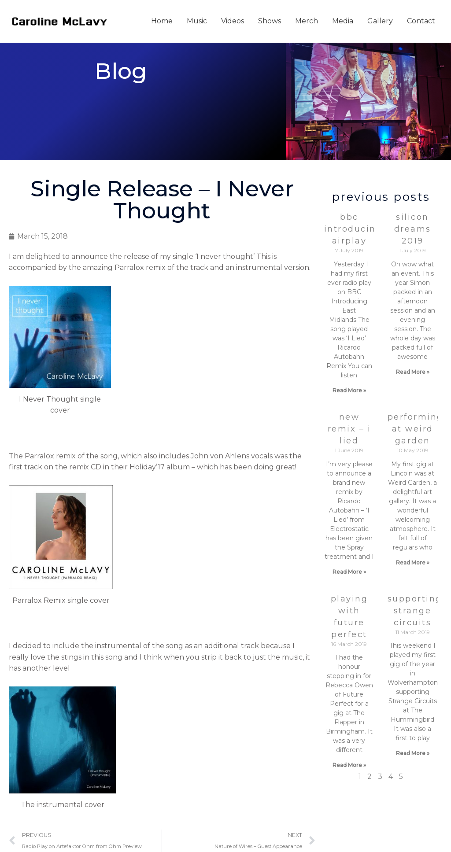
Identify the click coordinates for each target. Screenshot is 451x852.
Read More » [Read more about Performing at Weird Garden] (412, 562)
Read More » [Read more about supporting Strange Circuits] (412, 753)
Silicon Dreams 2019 (412, 229)
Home (162, 21)
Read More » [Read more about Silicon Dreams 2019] (412, 372)
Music (197, 21)
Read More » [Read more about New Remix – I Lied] (349, 571)
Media (342, 21)
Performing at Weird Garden (416, 429)
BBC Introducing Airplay (353, 229)
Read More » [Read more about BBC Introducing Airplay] (349, 390)
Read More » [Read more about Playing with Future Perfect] (349, 765)
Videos (232, 21)
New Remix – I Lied (349, 429)
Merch (306, 21)
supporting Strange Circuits (415, 610)
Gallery (380, 21)
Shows (269, 21)
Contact (421, 21)
